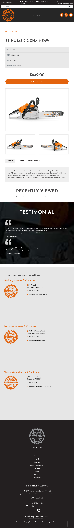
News (37, 471)
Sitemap (55, 522)
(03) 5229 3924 (33, 291)
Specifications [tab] (33, 161)
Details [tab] (10, 161)
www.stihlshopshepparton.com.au (39, 386)
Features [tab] (20, 161)
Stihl (16, 31)
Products (37, 456)
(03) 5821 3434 (32, 383)
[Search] (34, 6)
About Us (37, 474)
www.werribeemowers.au (36, 340)
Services (37, 468)
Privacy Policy (46, 522)
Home (6, 31)
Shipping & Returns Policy (31, 522)
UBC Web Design (40, 518)
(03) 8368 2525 (33, 337)
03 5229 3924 (6, 2)
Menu (37, 15)
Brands (11, 31)
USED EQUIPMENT (37, 465)
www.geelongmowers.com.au (37, 294)
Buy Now (37, 82)
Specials (37, 462)
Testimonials (37, 477)
